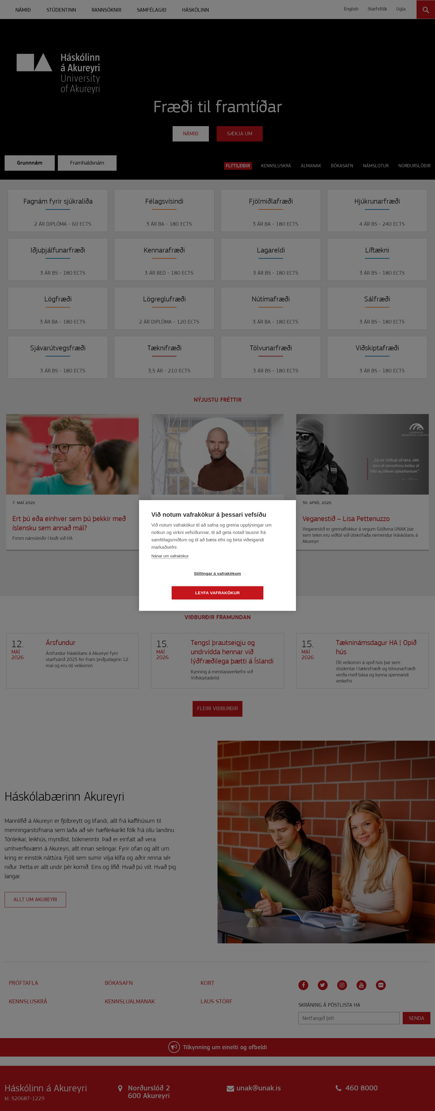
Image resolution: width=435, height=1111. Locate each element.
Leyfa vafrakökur (253, 583)
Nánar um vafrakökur (170, 565)
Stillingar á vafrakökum (182, 583)
